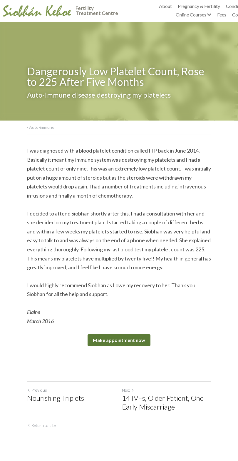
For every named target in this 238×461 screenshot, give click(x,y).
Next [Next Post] (128, 389)
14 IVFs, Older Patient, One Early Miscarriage (163, 402)
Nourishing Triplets (55, 398)
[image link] (37, 10)
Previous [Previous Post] (37, 389)
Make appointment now (119, 340)
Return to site (41, 425)
